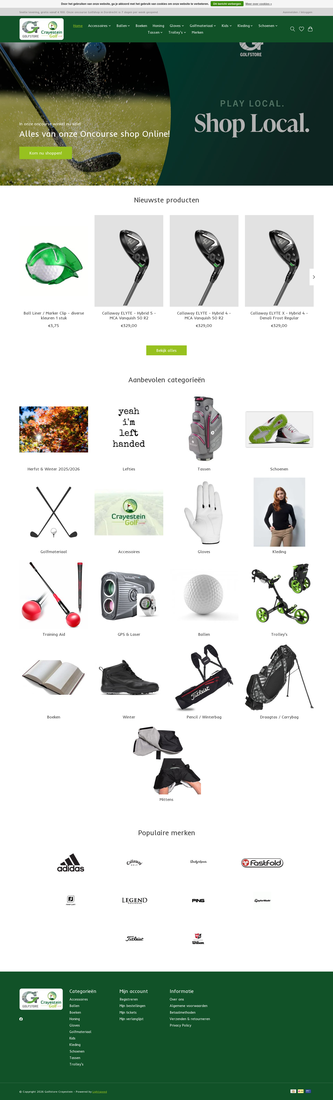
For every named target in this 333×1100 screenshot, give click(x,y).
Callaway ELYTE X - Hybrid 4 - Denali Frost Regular (279, 315)
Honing (158, 25)
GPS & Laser (129, 634)
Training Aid (54, 634)
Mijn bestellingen (132, 1006)
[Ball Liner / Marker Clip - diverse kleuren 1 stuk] (53, 261)
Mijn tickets (128, 1012)
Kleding (279, 551)
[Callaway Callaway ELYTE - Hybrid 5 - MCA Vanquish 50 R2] (129, 261)
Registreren (129, 999)
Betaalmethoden (182, 1012)
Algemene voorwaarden (188, 1006)
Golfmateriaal (53, 551)
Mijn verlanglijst (132, 1019)
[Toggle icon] (292, 29)
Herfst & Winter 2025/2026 (54, 468)
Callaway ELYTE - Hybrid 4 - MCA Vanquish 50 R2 (204, 315)
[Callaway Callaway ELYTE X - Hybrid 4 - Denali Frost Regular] (279, 261)
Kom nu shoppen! (45, 152)
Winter (129, 716)
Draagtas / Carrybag (279, 716)
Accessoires (129, 551)
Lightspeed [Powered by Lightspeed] (99, 1091)
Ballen (204, 634)
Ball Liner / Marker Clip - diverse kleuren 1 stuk (54, 315)
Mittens (166, 799)
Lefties (129, 468)
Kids (72, 1038)
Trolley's (279, 634)
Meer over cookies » (258, 4)
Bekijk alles (166, 350)
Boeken (141, 25)
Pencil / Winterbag (204, 716)
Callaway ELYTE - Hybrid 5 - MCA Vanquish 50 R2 (129, 315)
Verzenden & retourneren (190, 1019)
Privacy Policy (180, 1025)
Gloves (204, 551)
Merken (197, 32)
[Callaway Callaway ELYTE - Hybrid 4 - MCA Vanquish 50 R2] (204, 261)
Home (78, 25)
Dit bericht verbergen (227, 4)
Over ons (177, 999)
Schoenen (279, 468)
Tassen (204, 468)
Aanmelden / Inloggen (297, 12)
